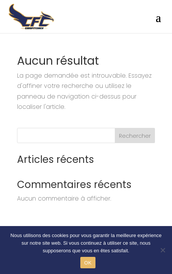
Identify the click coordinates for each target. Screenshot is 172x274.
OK (87, 263)
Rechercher (135, 136)
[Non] (162, 250)
